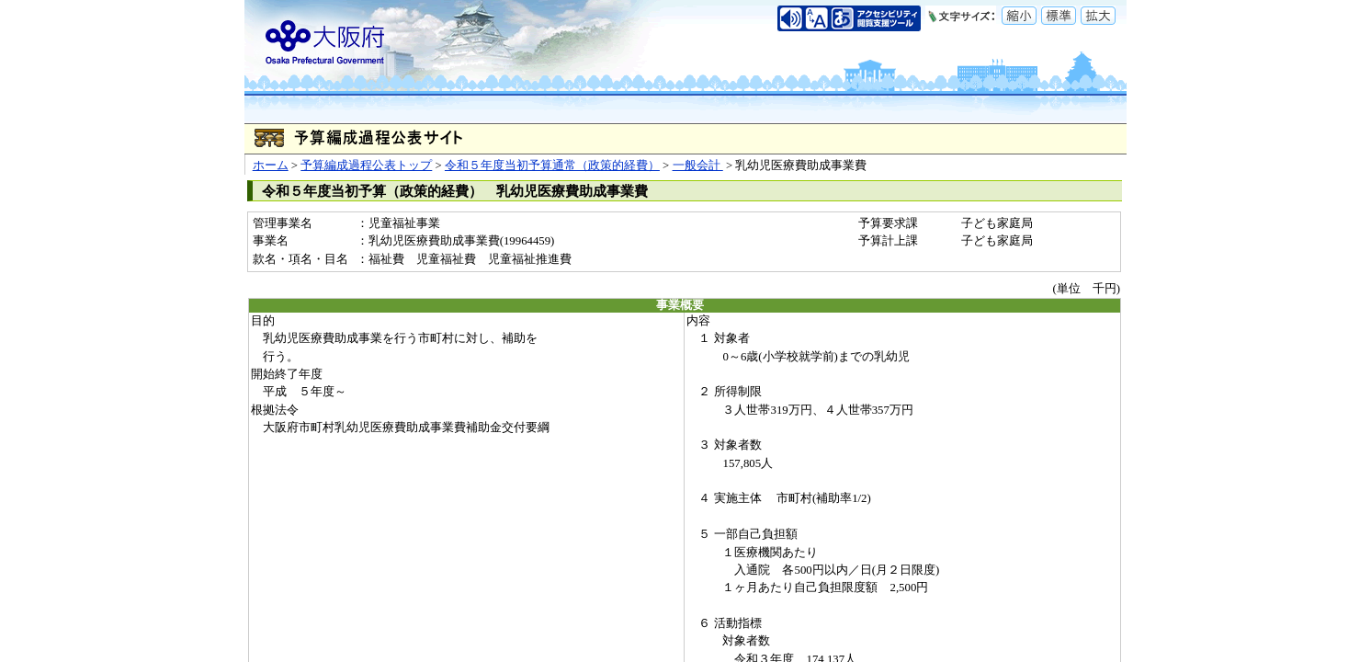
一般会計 (698, 165)
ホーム (271, 165)
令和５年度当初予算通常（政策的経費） (552, 165)
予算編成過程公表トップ (366, 165)
